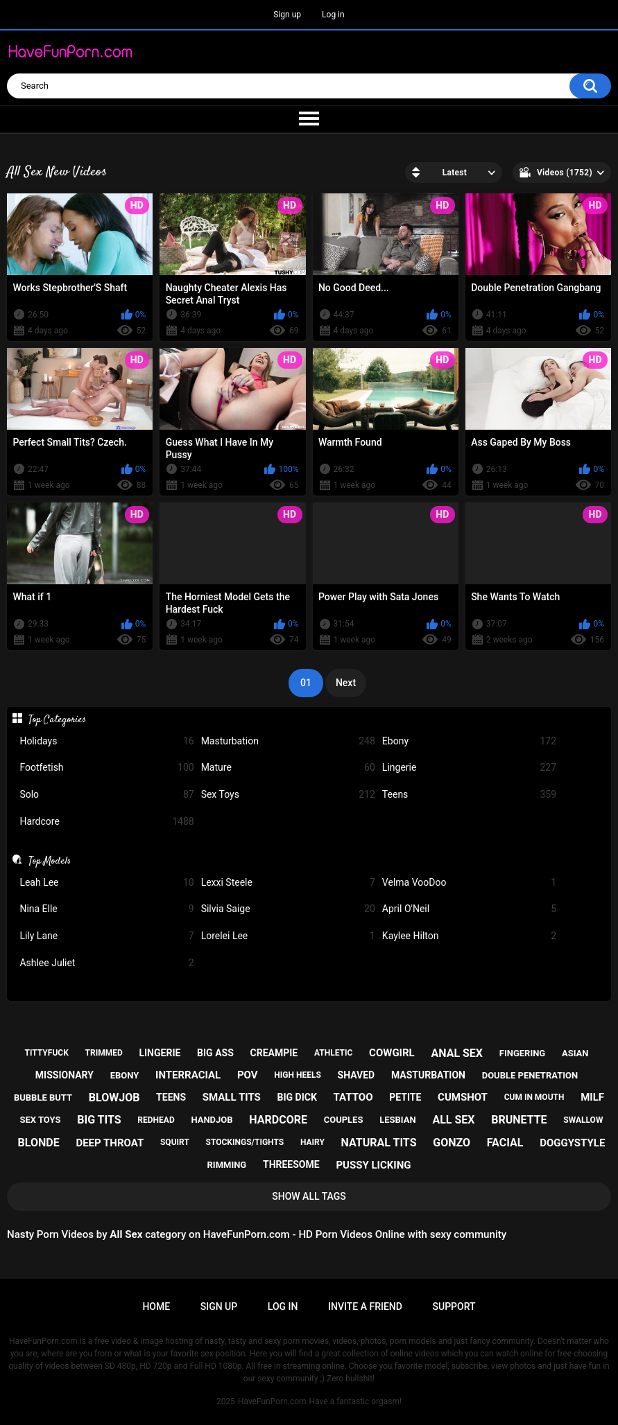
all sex (453, 1119)
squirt (174, 1142)
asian (575, 1053)
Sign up (287, 14)
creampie (274, 1052)
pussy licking (373, 1165)
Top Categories (57, 719)
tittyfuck (47, 1053)
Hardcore (106, 822)
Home (156, 1306)
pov (247, 1075)
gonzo (451, 1142)
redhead (155, 1120)
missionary (64, 1075)
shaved (356, 1075)
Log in (333, 14)
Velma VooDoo (469, 883)
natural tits (379, 1142)
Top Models (49, 861)
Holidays (106, 741)
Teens (469, 795)
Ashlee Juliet (106, 963)
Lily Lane (106, 936)
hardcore (278, 1119)
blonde (39, 1142)
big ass (215, 1052)
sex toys (40, 1119)
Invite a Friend (365, 1306)
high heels (297, 1075)
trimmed (104, 1053)
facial (505, 1142)
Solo (106, 795)
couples (343, 1119)
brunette (519, 1119)
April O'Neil (469, 909)
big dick (297, 1097)
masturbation (428, 1075)
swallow (583, 1120)
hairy (312, 1142)
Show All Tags (309, 1196)
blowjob (114, 1097)
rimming (227, 1165)
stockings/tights (245, 1142)
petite (405, 1097)
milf (592, 1097)
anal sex (457, 1053)
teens (171, 1097)
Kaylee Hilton (469, 936)
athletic (333, 1053)
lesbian (397, 1119)
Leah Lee (106, 883)
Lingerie (469, 767)
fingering (522, 1053)
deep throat (110, 1143)
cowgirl (392, 1053)
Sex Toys (288, 795)
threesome (291, 1164)
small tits (232, 1097)
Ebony (469, 741)
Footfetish (106, 767)
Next (346, 682)
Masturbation (288, 741)
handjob (211, 1119)
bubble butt (43, 1097)
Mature (288, 767)
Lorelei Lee (288, 936)
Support (454, 1306)
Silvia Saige (288, 909)
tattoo (353, 1097)
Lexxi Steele (288, 883)
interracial (188, 1075)
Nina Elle (106, 909)
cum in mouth (534, 1097)
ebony (124, 1075)
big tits (99, 1119)
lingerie (159, 1052)
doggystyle (572, 1143)
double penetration (530, 1075)
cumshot (463, 1097)
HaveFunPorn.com (272, 1401)
